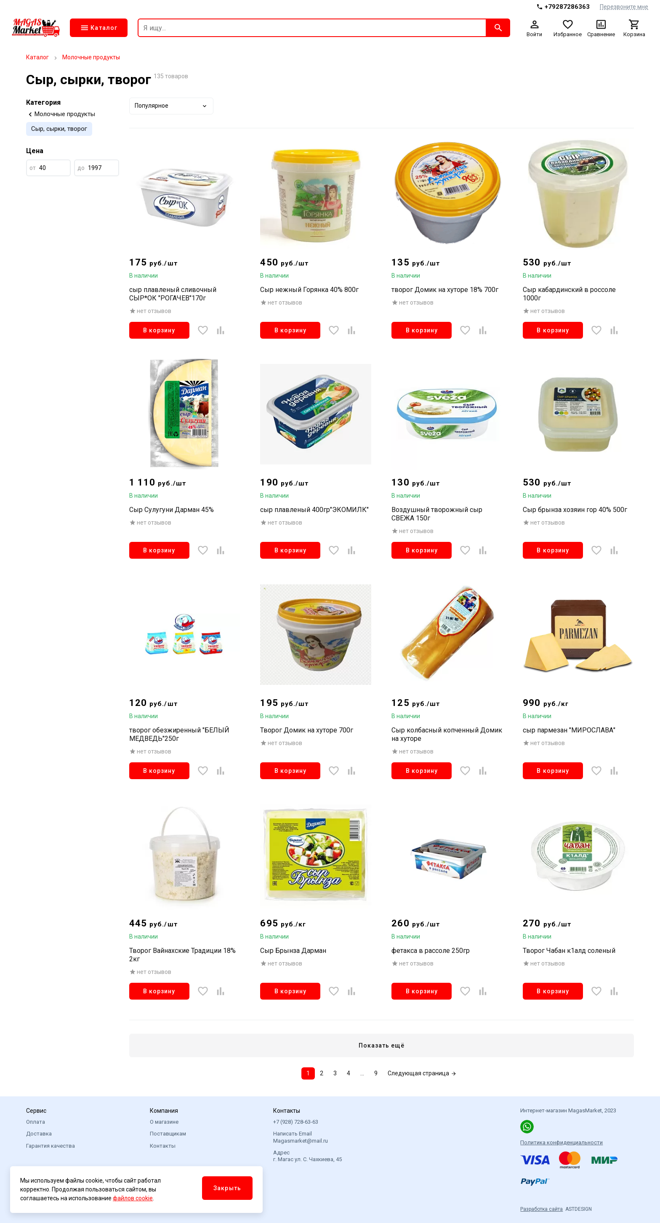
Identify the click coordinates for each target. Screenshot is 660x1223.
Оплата (35, 1122)
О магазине (164, 1122)
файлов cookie (133, 1198)
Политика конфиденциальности (561, 1142)
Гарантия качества (50, 1146)
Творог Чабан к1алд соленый (569, 951)
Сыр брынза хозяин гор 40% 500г (575, 510)
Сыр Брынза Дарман (293, 951)
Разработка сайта (541, 1209)
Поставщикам (168, 1133)
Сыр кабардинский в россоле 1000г (569, 294)
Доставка (39, 1133)
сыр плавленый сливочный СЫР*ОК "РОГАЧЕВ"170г (172, 294)
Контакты (163, 1146)
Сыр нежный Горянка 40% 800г (309, 290)
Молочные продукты (91, 57)
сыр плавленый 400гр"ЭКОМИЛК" (314, 510)
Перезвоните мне (624, 7)
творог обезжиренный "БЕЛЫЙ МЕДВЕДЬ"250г (179, 734)
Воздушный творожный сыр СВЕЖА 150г (436, 514)
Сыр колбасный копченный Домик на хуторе (446, 734)
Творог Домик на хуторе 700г (306, 730)
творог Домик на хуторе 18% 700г (444, 290)
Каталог (37, 57)
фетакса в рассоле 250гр (430, 951)
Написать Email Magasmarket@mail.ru (300, 1136)
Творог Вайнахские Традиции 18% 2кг (182, 955)
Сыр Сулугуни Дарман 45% (171, 510)
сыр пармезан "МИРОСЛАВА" (569, 730)
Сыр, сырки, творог (59, 129)
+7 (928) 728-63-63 (295, 1122)
